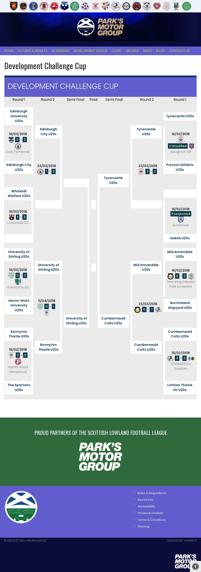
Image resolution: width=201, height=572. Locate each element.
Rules (160, 51)
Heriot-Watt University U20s (18, 305)
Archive (132, 51)
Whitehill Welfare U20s (19, 193)
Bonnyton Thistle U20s (19, 334)
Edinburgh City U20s (48, 131)
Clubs (116, 51)
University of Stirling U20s (18, 254)
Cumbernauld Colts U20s (113, 320)
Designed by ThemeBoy (182, 540)
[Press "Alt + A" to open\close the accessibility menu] (195, 566)
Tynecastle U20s (180, 116)
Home (8, 51)
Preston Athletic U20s (180, 167)
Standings (60, 51)
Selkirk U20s (180, 238)
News (147, 51)
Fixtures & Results (32, 51)
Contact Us (179, 51)
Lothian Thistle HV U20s (179, 387)
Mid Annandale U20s (180, 254)
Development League (90, 51)
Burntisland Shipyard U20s (180, 305)
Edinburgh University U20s (18, 116)
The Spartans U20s (19, 387)
